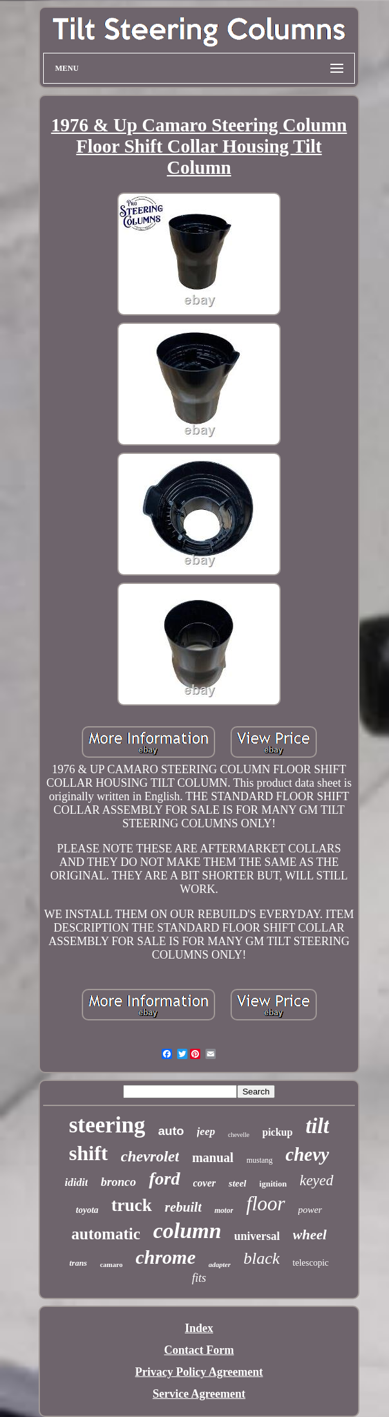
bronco (118, 1181)
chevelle (238, 1134)
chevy (307, 1154)
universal (257, 1236)
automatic (105, 1234)
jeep (206, 1131)
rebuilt (183, 1207)
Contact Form (199, 1350)
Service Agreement (199, 1393)
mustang (260, 1160)
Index (199, 1328)
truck (131, 1205)
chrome (165, 1257)
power (310, 1210)
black (261, 1258)
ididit (76, 1182)
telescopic (310, 1263)
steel (238, 1183)
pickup (277, 1132)
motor (223, 1210)
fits (199, 1278)
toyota (87, 1210)
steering (107, 1125)
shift (88, 1153)
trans (78, 1263)
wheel (310, 1234)
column (187, 1231)
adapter (220, 1264)
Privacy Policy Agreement (199, 1371)
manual (212, 1157)
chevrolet (150, 1156)
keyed (316, 1180)
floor (265, 1203)
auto (171, 1131)
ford (164, 1178)
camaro (111, 1264)
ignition (273, 1183)
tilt (317, 1126)
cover (204, 1183)
